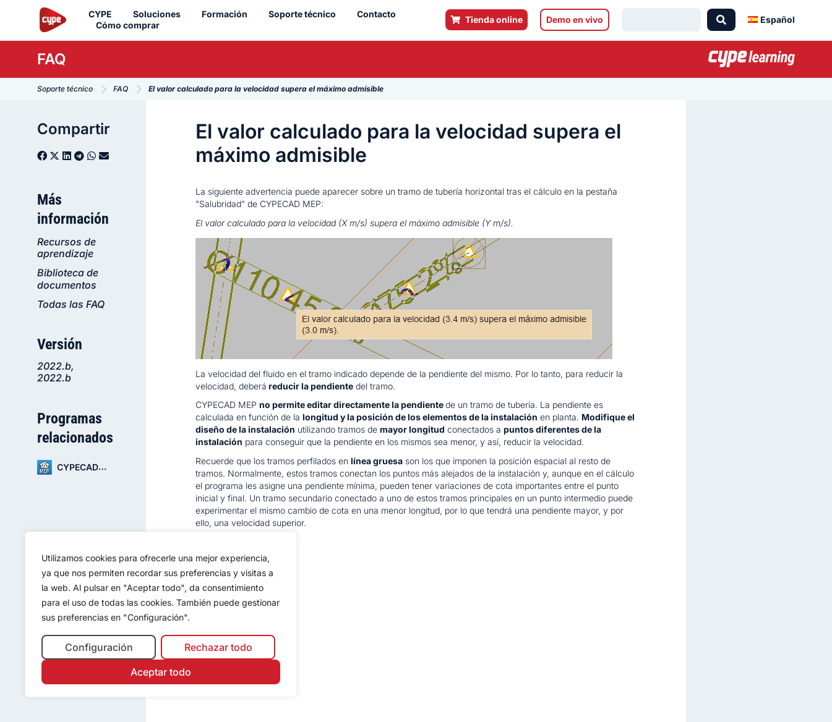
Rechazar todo (218, 647)
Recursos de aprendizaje (66, 248)
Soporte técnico (305, 14)
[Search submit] (721, 20)
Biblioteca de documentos (67, 278)
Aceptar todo (161, 672)
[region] (161, 615)
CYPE (103, 14)
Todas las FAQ (71, 304)
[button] (42, 156)
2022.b (54, 366)
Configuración (99, 647)
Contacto (379, 14)
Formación (228, 14)
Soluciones (160, 14)
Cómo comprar (131, 25)
